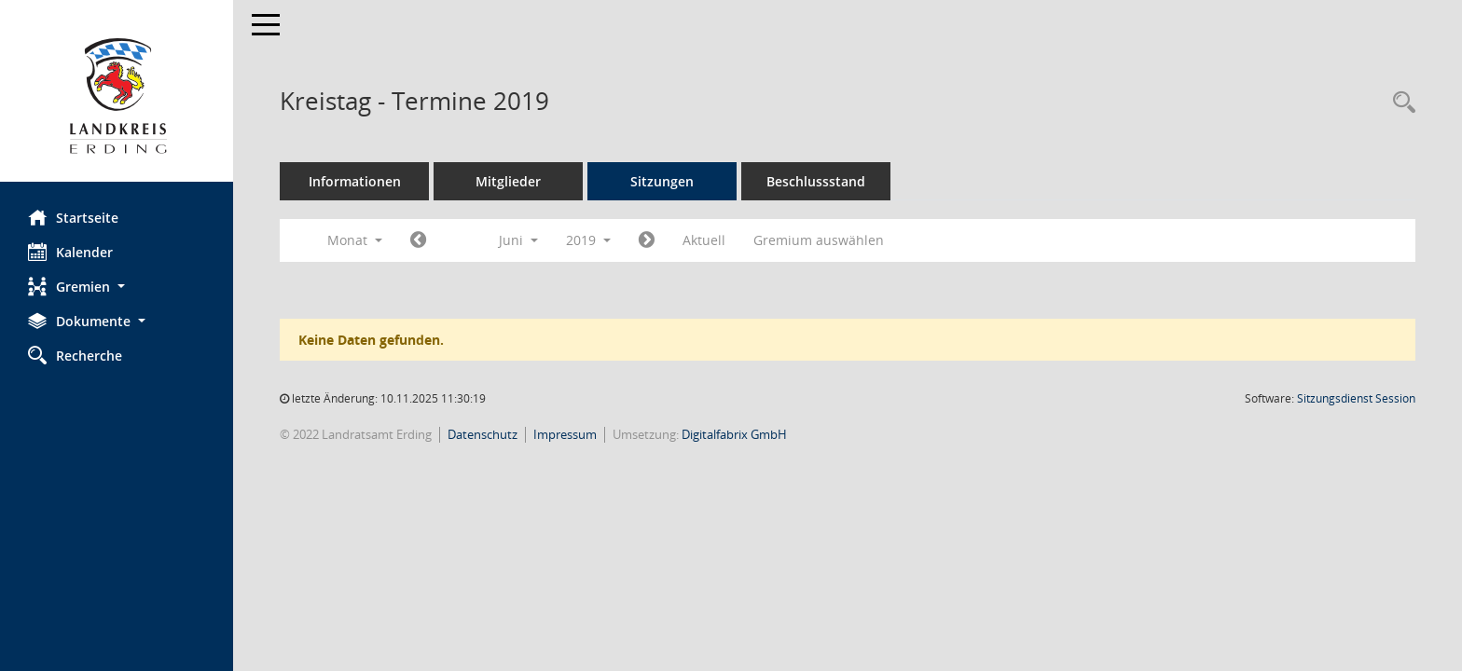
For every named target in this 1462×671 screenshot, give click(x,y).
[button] (116, 286)
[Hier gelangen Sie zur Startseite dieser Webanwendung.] (116, 98)
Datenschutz (482, 434)
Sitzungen (662, 181)
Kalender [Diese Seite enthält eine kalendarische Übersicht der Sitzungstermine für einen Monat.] (70, 251)
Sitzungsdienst (1356, 398)
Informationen (355, 181)
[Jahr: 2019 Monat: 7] (647, 240)
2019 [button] (588, 240)
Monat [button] (354, 240)
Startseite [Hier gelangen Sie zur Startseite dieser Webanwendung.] (73, 217)
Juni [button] (518, 240)
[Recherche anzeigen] (1399, 103)
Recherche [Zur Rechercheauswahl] (75, 355)
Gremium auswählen (818, 240)
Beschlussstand (815, 181)
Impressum (565, 434)
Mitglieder (508, 181)
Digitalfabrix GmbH (734, 434)
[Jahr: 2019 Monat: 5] (418, 240)
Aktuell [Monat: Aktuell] (704, 240)
